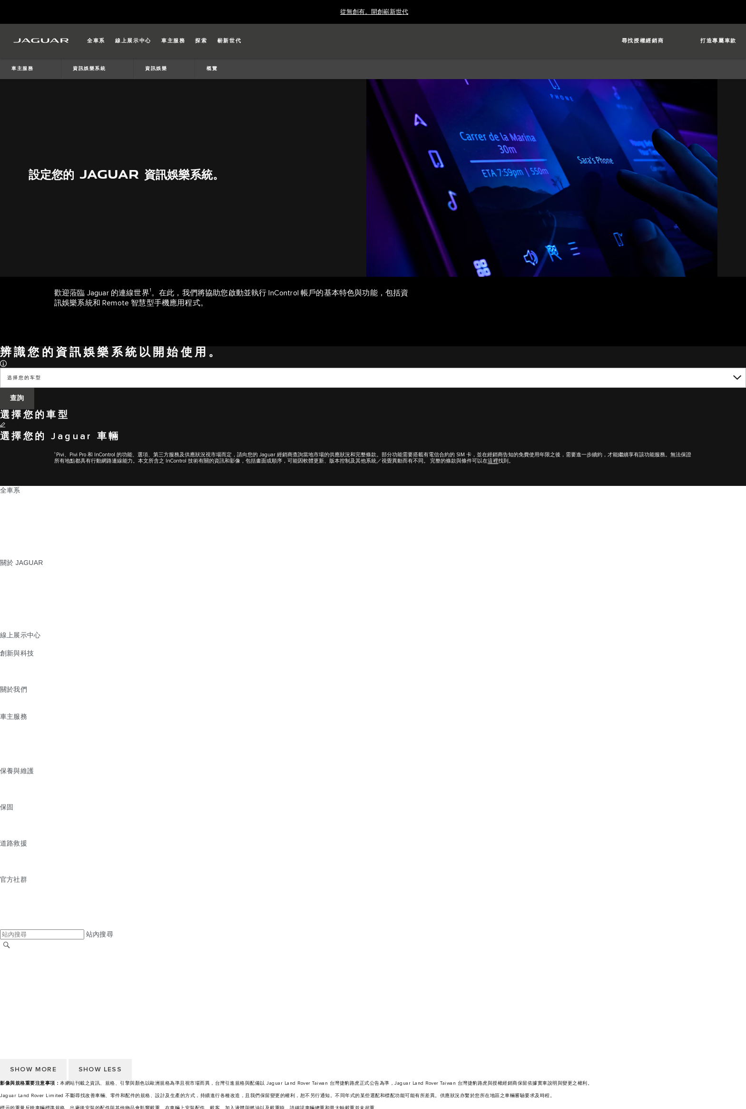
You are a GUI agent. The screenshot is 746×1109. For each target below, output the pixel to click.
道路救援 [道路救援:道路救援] (13, 852)
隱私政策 (13, 991)
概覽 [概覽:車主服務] (6, 725)
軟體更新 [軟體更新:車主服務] (13, 752)
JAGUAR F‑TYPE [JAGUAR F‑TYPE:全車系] (27, 526)
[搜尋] (6, 944)
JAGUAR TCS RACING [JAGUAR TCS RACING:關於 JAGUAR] (35, 599)
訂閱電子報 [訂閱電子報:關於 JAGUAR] (17, 617)
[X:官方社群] (6, 924)
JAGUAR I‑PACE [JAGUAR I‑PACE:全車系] (26, 517)
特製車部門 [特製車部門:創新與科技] (17, 680)
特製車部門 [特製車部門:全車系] (17, 535)
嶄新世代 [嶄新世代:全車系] (13, 553)
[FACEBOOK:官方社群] (22, 915)
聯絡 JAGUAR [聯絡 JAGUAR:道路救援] (21, 861)
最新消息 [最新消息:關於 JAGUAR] (13, 581)
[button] (96, 41)
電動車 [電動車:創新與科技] (10, 671)
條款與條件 (17, 973)
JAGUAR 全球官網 (28, 954)
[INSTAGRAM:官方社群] (24, 888)
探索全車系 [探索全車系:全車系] (17, 544)
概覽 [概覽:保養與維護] (6, 780)
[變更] (11, 426)
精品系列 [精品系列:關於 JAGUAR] (13, 608)
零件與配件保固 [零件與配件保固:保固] (23, 825)
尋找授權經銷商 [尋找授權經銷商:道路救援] (23, 870)
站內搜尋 (99, 934)
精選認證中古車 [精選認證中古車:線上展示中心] (23, 644)
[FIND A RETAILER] (634, 41)
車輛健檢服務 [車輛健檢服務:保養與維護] (20, 798)
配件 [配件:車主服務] (6, 743)
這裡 (493, 461)
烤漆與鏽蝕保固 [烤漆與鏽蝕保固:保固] (23, 834)
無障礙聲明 (17, 1000)
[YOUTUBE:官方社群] (20, 906)
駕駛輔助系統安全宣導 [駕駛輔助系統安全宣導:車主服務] (34, 762)
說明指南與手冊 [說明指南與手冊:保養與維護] (23, 789)
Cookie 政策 (18, 982)
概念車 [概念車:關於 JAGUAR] (10, 590)
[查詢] (17, 398)
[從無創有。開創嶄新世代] (374, 12)
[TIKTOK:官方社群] (16, 897)
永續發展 (13, 707)
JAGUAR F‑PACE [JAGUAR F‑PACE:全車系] (27, 499)
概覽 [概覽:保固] (6, 816)
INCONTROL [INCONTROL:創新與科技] (20, 662)
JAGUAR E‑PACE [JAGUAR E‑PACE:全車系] (27, 508)
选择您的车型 (24, 378)
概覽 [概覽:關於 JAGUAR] (6, 571)
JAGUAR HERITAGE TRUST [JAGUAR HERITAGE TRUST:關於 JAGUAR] (44, 626)
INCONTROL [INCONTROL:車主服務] (20, 734)
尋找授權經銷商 (23, 964)
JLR (6, 698)
